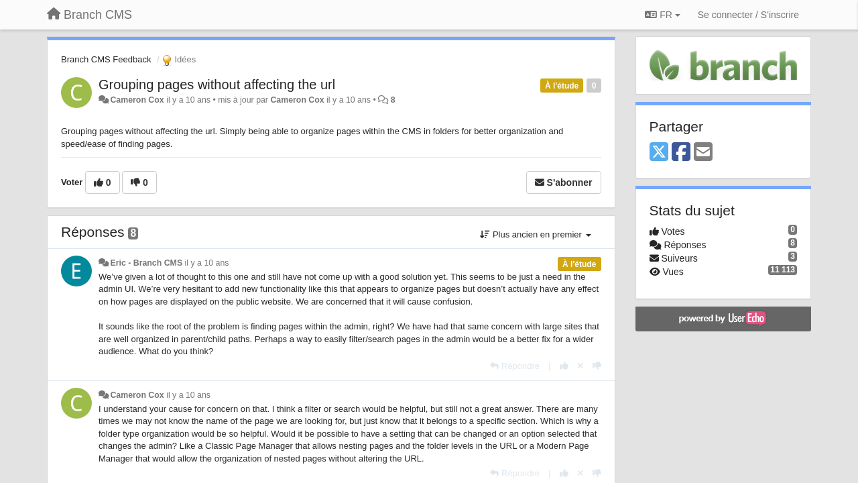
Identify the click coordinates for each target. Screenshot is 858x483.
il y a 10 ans (207, 263)
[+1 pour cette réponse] (564, 366)
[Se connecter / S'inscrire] (748, 14)
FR (662, 14)
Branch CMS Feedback (106, 59)
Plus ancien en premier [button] (535, 234)
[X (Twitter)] (659, 152)
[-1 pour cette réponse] (597, 366)
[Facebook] (681, 152)
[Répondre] (515, 366)
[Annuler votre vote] (580, 366)
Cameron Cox (137, 100)
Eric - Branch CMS (146, 263)
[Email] (703, 152)
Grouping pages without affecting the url (217, 84)
